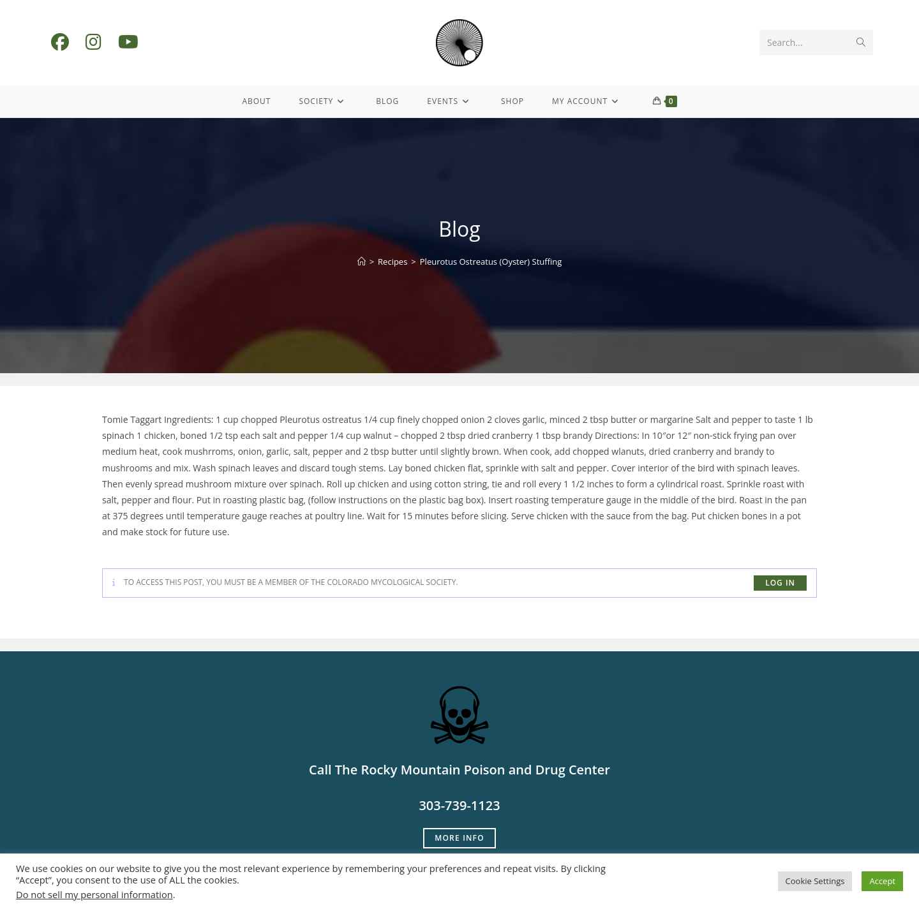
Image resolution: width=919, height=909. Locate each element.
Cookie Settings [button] (815, 881)
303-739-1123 (459, 805)
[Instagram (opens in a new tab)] (93, 42)
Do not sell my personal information (94, 894)
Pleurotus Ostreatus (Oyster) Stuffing (491, 261)
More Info (459, 837)
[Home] (361, 261)
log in (780, 582)
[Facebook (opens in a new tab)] (60, 42)
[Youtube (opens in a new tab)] (128, 42)
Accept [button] (882, 881)
